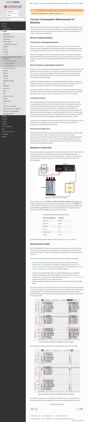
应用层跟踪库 (6, 34)
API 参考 (4, 26)
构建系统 (5, 46)
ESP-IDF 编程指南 (13, 5)
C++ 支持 (5, 54)
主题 (47, 419)
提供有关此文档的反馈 (57, 404)
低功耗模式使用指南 (8, 114)
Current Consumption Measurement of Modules (12, 57)
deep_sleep (60, 56)
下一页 (79, 409)
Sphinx (35, 419)
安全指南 (4, 119)
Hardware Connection (9, 63)
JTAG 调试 (6, 78)
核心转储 (5, 51)
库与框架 (4, 121)
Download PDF (79, 420)
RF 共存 (5, 49)
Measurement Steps (9, 65)
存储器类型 (6, 86)
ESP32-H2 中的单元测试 (9, 106)
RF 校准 (5, 98)
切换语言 (4, 136)
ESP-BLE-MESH (7, 41)
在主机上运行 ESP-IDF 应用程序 (11, 108)
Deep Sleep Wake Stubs (9, 68)
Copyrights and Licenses (8, 131)
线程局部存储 (6, 101)
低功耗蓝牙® (6, 39)
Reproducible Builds (8, 96)
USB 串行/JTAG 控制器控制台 (11, 111)
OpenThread (6, 88)
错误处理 (5, 70)
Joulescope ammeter (47, 94)
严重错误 (5, 73)
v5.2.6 (62, 13)
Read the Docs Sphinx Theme (64, 419)
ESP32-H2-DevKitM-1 (71, 46)
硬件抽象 (5, 76)
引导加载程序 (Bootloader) (10, 44)
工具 (4, 103)
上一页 (34, 409)
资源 (3, 129)
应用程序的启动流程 (8, 36)
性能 (4, 93)
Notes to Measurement (9, 61)
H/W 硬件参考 (6, 29)
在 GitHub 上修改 (77, 3)
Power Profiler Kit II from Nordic (68, 94)
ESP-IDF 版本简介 (7, 126)
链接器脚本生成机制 (8, 81)
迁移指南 (4, 116)
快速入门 (4, 23)
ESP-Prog (73, 152)
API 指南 (4, 31)
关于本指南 (5, 134)
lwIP (4, 83)
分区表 (5, 91)
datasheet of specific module (67, 239)
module (64, 27)
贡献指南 (4, 124)
